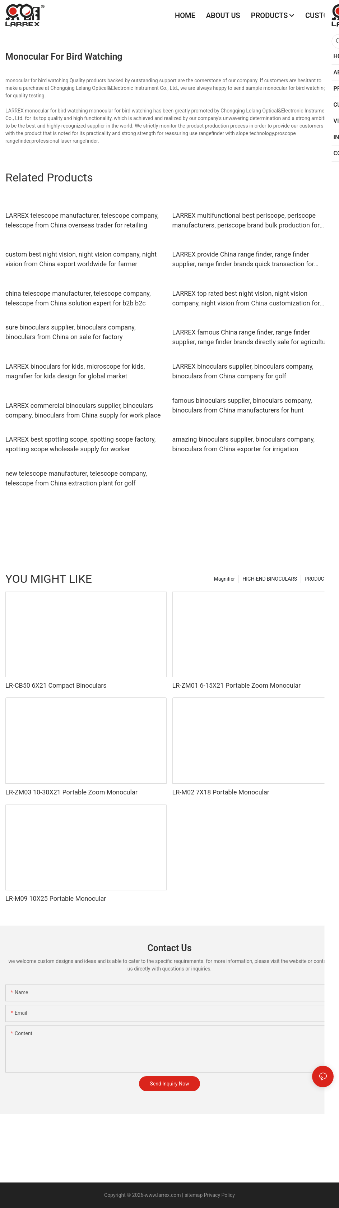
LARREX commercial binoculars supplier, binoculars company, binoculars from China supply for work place (83, 410)
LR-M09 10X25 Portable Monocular (55, 898)
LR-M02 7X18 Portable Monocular (220, 792)
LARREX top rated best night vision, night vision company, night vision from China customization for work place (246, 299)
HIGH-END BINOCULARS (269, 579)
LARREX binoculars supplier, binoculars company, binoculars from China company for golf (243, 371)
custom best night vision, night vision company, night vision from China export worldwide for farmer (81, 259)
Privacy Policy (219, 1195)
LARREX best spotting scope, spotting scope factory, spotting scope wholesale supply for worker (80, 444)
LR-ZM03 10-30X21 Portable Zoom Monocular (71, 792)
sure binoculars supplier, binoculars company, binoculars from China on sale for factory (70, 332)
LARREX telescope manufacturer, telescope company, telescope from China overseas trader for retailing (81, 220)
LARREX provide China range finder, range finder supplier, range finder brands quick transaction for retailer (243, 259)
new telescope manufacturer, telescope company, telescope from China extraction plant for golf (76, 478)
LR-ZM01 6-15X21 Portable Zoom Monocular (236, 685)
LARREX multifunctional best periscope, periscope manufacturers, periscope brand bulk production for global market (246, 221)
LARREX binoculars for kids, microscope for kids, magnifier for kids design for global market (75, 371)
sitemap (194, 1195)
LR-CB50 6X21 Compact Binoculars (56, 685)
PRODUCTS (317, 579)
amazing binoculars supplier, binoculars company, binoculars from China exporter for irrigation (243, 444)
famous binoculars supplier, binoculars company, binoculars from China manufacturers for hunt (242, 405)
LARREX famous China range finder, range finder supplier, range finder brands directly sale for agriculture (251, 337)
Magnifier (224, 579)
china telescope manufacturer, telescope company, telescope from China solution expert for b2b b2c (77, 298)
